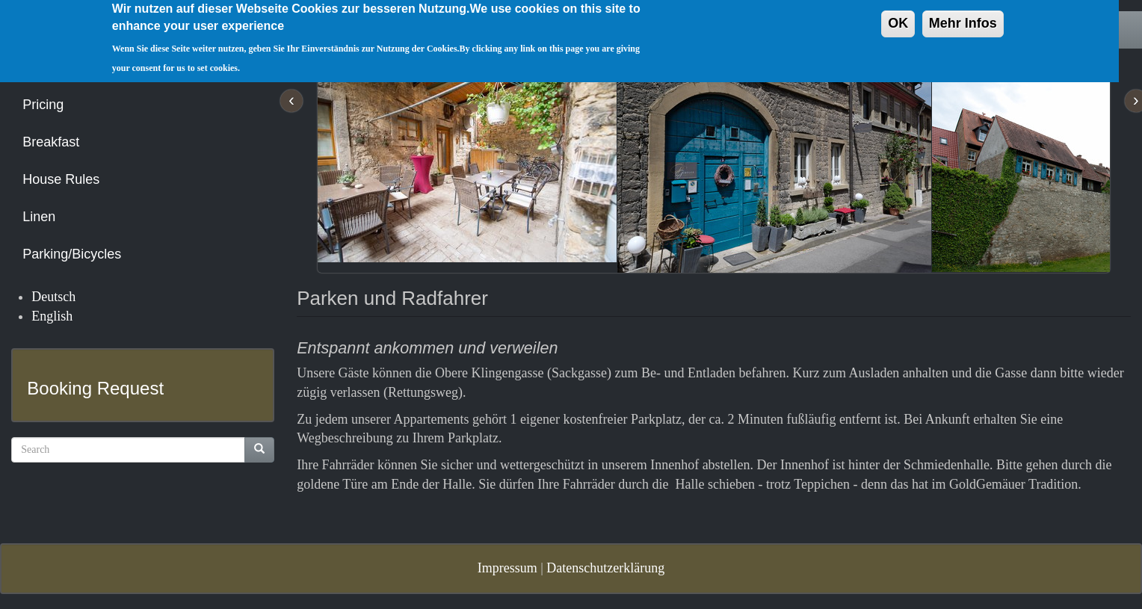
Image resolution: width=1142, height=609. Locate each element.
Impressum (507, 567)
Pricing (43, 104)
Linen (38, 216)
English (51, 316)
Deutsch (53, 296)
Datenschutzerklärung (605, 567)
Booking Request (95, 388)
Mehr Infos (963, 17)
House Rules (60, 179)
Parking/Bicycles (71, 254)
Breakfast (50, 142)
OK (898, 17)
